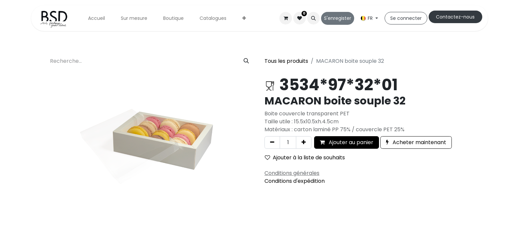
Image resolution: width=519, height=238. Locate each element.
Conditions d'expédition (294, 181)
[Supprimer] (272, 142)
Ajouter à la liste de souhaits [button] (305, 157)
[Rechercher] (246, 61)
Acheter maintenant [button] (416, 142)
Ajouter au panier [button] (346, 142)
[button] (313, 18)
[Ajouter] (303, 142)
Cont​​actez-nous (455, 17)
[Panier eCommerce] (285, 18)
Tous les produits (286, 61)
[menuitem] (96, 18)
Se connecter (406, 18)
